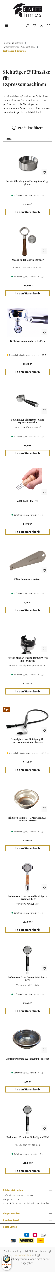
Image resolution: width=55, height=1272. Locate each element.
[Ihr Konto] (41, 25)
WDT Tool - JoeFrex (27, 500)
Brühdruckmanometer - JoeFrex (27, 341)
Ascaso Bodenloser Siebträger (28, 259)
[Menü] (6, 25)
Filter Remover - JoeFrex (27, 579)
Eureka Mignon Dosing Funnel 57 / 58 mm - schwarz (27, 659)
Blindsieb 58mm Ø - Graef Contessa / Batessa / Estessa (28, 819)
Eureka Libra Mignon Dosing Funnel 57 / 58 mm (27, 183)
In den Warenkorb (27, 212)
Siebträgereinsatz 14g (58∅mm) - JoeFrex (27, 1058)
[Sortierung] (27, 139)
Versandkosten (23, 1255)
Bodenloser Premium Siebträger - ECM (27, 1137)
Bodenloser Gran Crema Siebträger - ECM (27, 979)
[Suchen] (27, 25)
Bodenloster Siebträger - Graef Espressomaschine (27, 421)
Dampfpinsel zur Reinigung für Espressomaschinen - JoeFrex (28, 741)
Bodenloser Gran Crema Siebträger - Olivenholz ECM (27, 897)
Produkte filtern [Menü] (27, 127)
